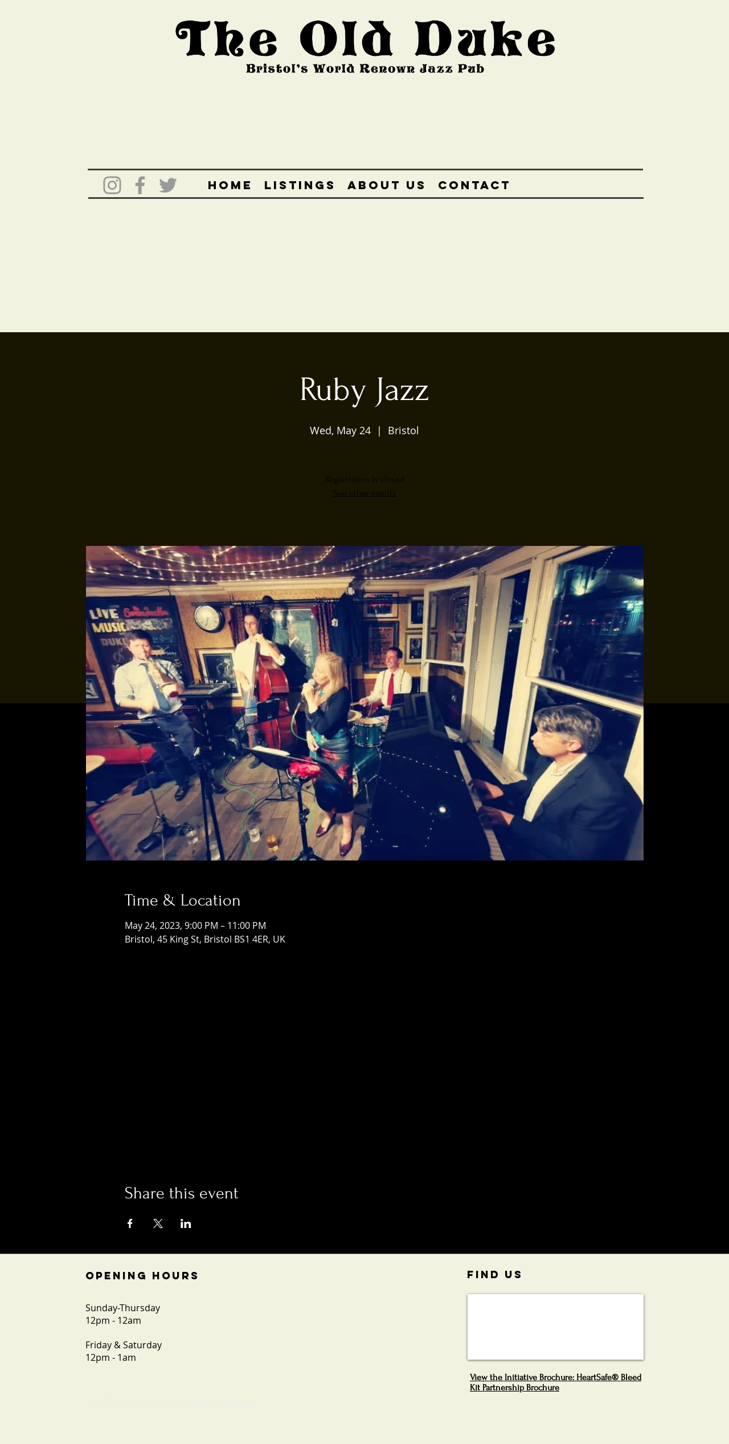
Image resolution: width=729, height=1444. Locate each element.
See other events (364, 493)
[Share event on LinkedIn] (186, 1223)
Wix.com (239, 1401)
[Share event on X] (158, 1223)
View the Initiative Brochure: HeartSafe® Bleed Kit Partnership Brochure (555, 1382)
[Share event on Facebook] (130, 1223)
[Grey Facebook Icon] (140, 185)
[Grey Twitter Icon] (168, 185)
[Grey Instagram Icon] (112, 185)
